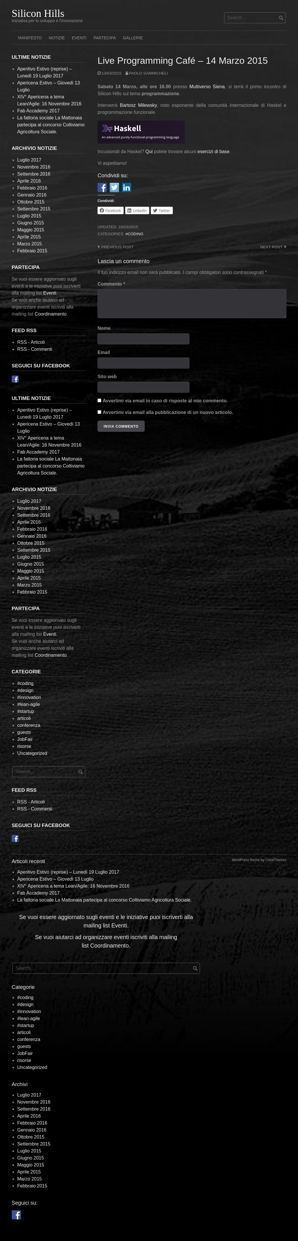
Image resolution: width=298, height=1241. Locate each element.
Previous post (117, 247)
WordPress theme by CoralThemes (259, 860)
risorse (24, 746)
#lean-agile (28, 704)
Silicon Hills (38, 13)
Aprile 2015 (29, 236)
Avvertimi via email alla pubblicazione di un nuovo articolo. (168, 412)
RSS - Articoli (31, 342)
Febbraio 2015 (32, 250)
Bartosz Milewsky (138, 105)
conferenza (28, 725)
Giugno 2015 (30, 222)
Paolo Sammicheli (148, 73)
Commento (111, 284)
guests (24, 732)
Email (103, 352)
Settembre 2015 (33, 208)
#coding (134, 234)
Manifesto (30, 38)
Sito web (107, 376)
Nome (103, 328)
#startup (25, 711)
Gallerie (133, 38)
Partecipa (104, 38)
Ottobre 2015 (30, 201)
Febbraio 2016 (32, 187)
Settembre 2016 (33, 173)
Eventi (79, 38)
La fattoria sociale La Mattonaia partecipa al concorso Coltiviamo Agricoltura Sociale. (50, 124)
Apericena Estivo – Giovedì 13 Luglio (55, 879)
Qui (149, 151)
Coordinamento (50, 313)
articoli (24, 718)
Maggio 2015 (30, 229)
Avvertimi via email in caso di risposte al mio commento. (165, 400)
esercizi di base (213, 151)
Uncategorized (32, 753)
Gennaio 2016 (32, 194)
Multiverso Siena (207, 86)
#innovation (29, 697)
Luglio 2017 (29, 159)
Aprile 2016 (29, 180)
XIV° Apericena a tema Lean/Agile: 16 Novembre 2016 (73, 886)
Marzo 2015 (29, 243)
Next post (271, 247)
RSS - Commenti (34, 349)
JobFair (25, 739)
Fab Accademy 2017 (38, 110)
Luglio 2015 (29, 215)
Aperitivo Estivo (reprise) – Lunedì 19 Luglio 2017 (68, 872)
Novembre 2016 (33, 166)
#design (25, 690)
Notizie (57, 38)
